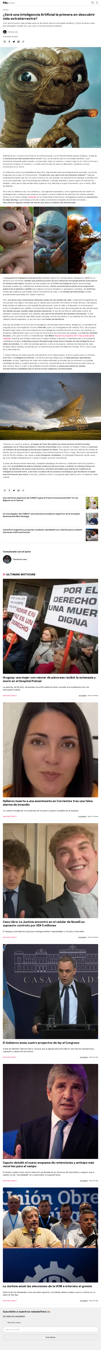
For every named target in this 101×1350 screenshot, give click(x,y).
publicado (32, 197)
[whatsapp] (5, 41)
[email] (18, 41)
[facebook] (9, 41)
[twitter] (14, 41)
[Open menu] (97, 2)
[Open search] (92, 2)
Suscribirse (50, 1337)
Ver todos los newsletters (14, 1316)
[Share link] (23, 41)
